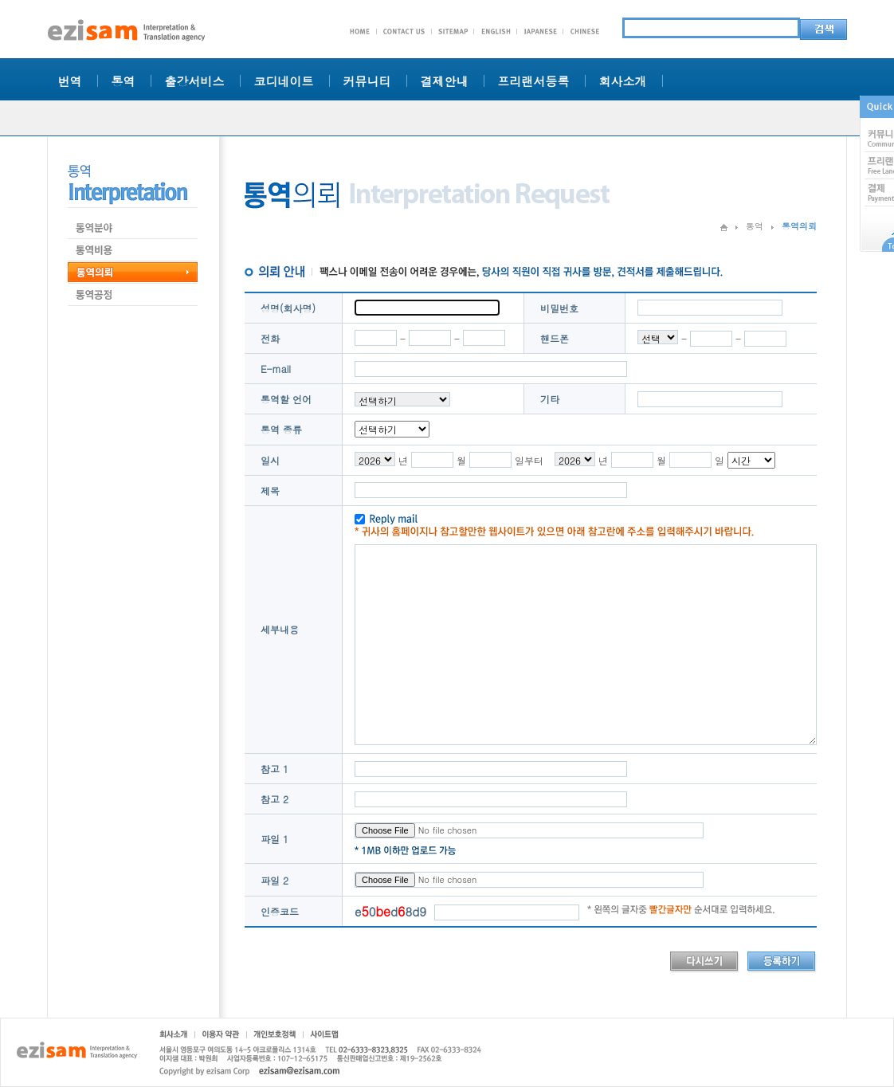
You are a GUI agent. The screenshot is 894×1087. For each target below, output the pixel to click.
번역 (70, 81)
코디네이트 (284, 81)
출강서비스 (195, 81)
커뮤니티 (367, 81)
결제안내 (445, 81)
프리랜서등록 (534, 81)
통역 (123, 81)
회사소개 (623, 81)
